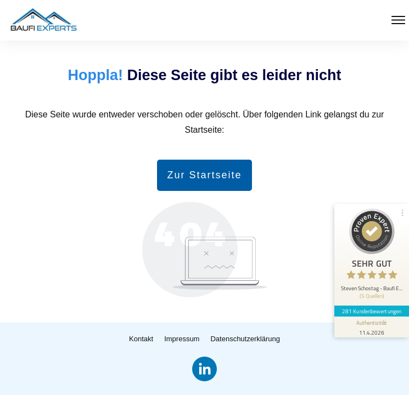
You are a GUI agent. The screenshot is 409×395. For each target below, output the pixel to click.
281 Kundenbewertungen (371, 311)
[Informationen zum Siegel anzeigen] (371, 327)
